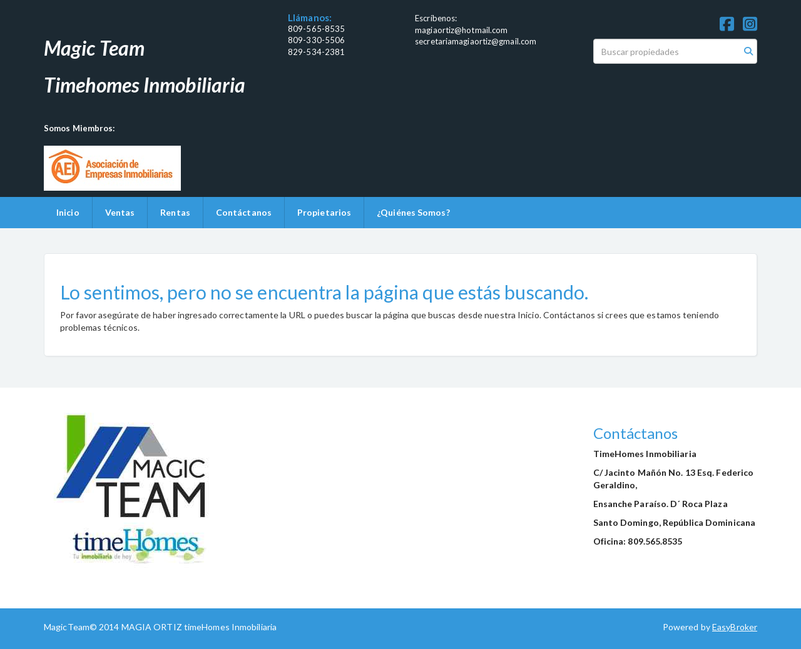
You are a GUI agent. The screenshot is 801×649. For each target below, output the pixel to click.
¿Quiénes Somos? (413, 212)
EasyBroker (734, 626)
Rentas (175, 212)
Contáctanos (244, 212)
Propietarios (324, 212)
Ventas (120, 212)
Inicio (67, 212)
